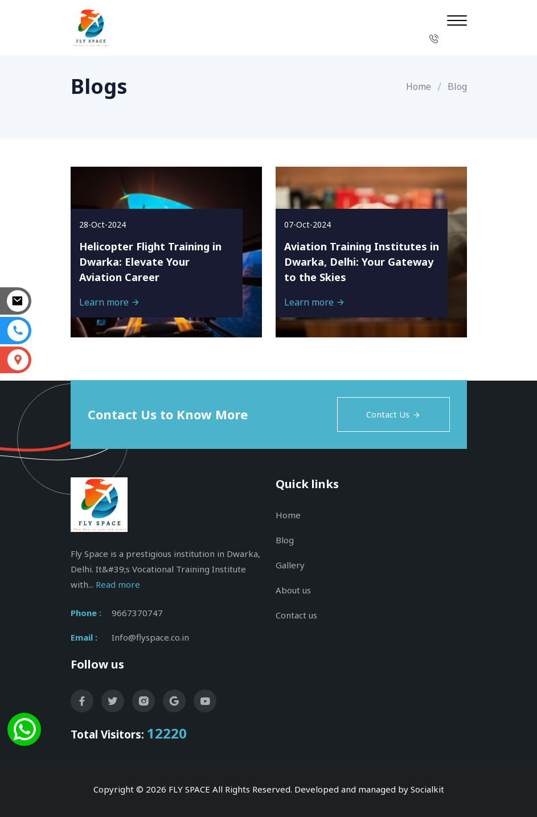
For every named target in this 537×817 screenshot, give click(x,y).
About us (293, 590)
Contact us (296, 615)
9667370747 (137, 612)
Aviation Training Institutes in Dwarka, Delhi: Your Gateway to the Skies (361, 262)
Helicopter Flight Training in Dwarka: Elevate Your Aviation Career (150, 262)
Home (418, 86)
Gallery (290, 565)
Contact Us (393, 414)
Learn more (109, 302)
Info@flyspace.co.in (150, 637)
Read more (118, 584)
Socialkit (427, 789)
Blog (285, 540)
